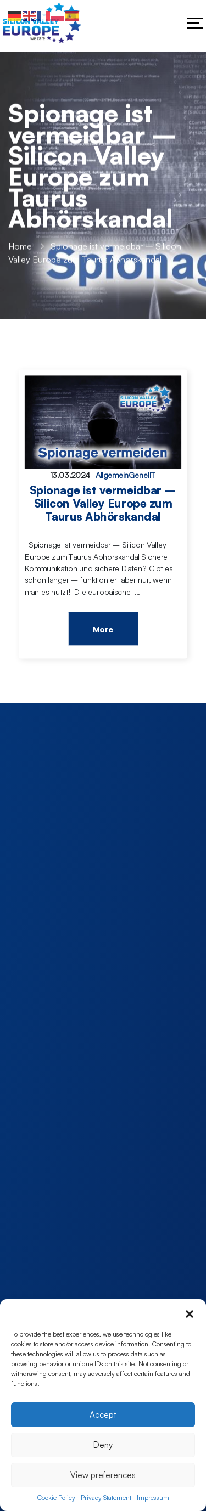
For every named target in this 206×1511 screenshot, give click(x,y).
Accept (103, 1414)
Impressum (153, 1497)
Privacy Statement (106, 1497)
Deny (103, 1445)
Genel (139, 475)
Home (20, 247)
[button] (189, 1312)
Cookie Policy (56, 1497)
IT (152, 475)
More (103, 629)
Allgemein (112, 475)
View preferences (103, 1475)
